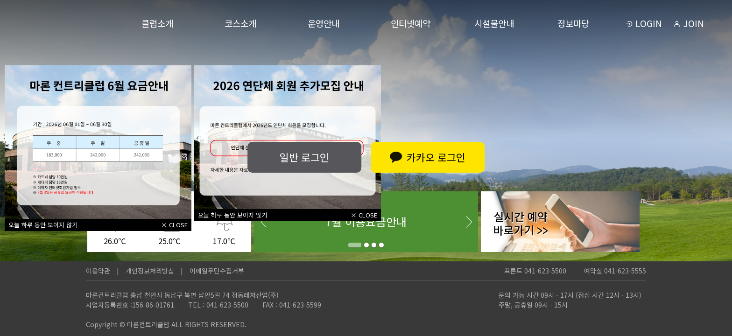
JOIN (688, 23)
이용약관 (98, 270)
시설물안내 (494, 23)
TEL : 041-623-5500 (218, 304)
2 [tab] (366, 245)
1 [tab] (354, 245)
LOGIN (644, 23)
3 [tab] (374, 245)
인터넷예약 (410, 23)
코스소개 (240, 23)
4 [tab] (381, 245)
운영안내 (323, 23)
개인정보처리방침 (150, 270)
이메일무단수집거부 (217, 270)
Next (468, 221)
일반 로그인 (303, 156)
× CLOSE (174, 224)
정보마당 (573, 23)
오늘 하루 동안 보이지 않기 (42, 224)
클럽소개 (157, 23)
